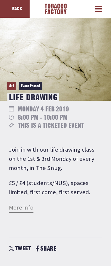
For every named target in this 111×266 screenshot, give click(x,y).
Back (17, 9)
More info (21, 207)
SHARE (46, 249)
